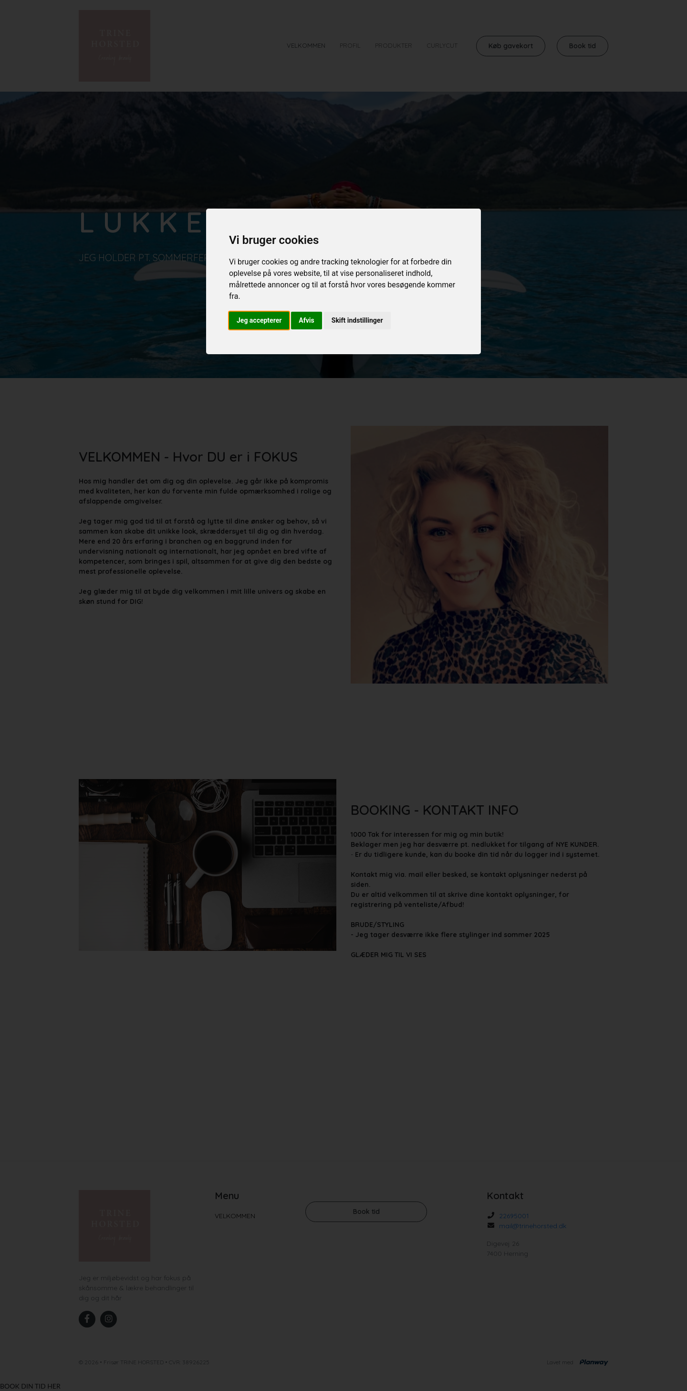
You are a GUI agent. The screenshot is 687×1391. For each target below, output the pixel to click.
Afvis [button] (306, 320)
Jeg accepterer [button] (259, 320)
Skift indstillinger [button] (357, 320)
